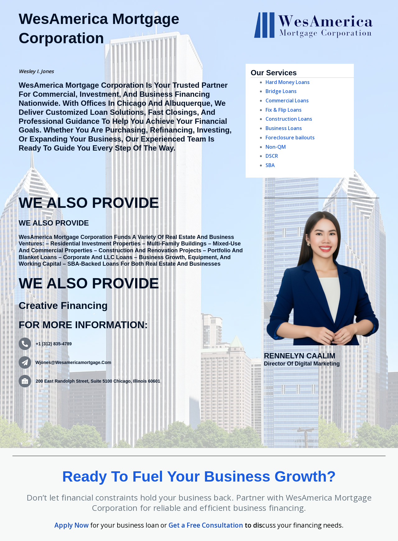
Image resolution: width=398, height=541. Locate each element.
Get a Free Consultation (206, 525)
